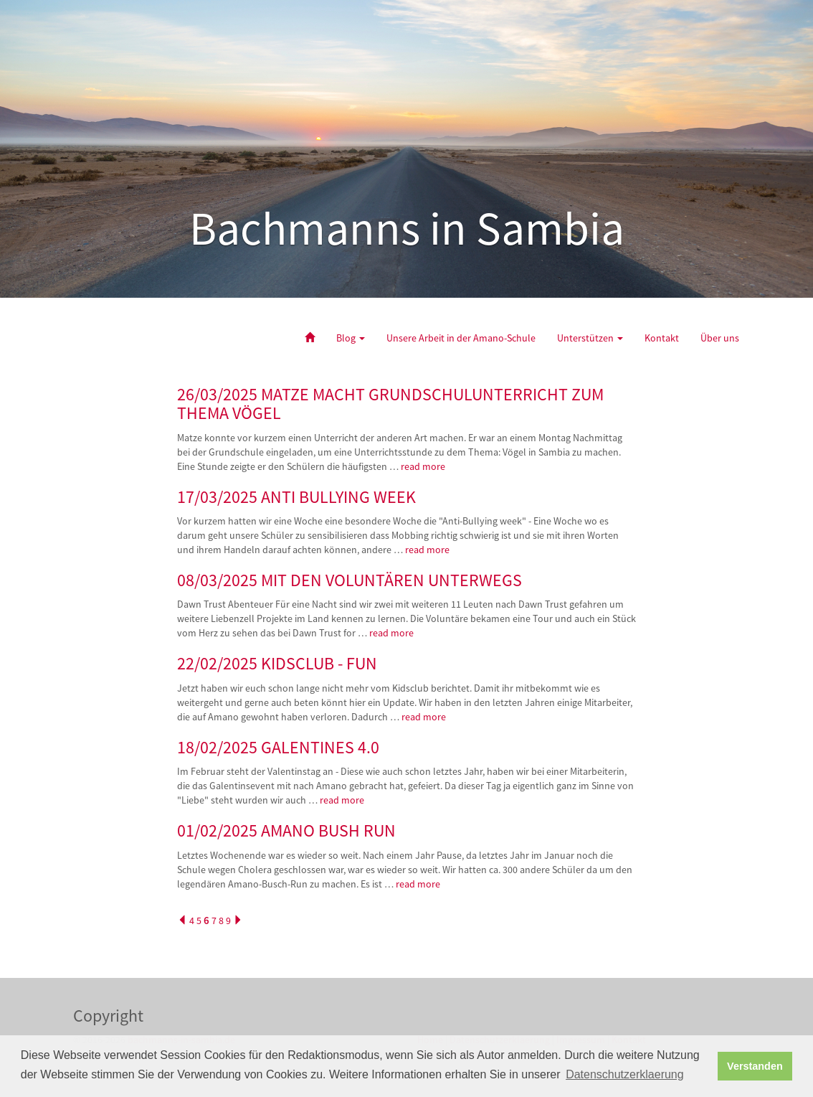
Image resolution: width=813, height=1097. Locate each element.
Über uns (719, 337)
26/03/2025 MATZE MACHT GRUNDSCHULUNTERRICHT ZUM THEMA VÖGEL (390, 403)
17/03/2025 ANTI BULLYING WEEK (296, 497)
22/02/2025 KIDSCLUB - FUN (277, 663)
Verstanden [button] (755, 1066)
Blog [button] (350, 337)
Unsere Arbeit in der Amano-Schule (461, 337)
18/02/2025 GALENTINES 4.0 (278, 747)
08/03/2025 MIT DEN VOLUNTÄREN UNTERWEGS (349, 580)
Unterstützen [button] (590, 337)
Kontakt (662, 337)
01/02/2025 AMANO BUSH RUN (286, 830)
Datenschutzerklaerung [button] (625, 1074)
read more (424, 466)
